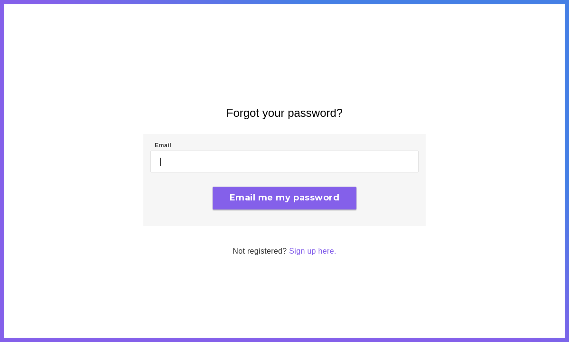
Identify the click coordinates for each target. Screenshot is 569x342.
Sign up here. (312, 251)
